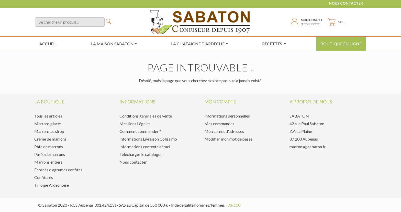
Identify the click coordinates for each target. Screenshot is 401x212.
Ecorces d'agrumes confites (58, 169)
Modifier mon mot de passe (228, 138)
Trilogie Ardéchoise (51, 185)
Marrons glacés (48, 123)
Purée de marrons (49, 154)
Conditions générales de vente (145, 115)
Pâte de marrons (48, 146)
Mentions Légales (134, 123)
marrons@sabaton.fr (307, 146)
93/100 (233, 205)
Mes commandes (219, 123)
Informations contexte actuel (144, 146)
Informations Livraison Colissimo (148, 138)
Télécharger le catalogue (140, 154)
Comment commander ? (140, 131)
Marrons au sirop (49, 131)
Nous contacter (346, 3)
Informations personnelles (227, 115)
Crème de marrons (50, 138)
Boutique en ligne (341, 43)
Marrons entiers (48, 162)
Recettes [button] (272, 43)
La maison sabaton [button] (112, 43)
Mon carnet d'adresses (224, 131)
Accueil (48, 43)
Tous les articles (48, 115)
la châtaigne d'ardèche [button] (198, 43)
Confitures (43, 177)
